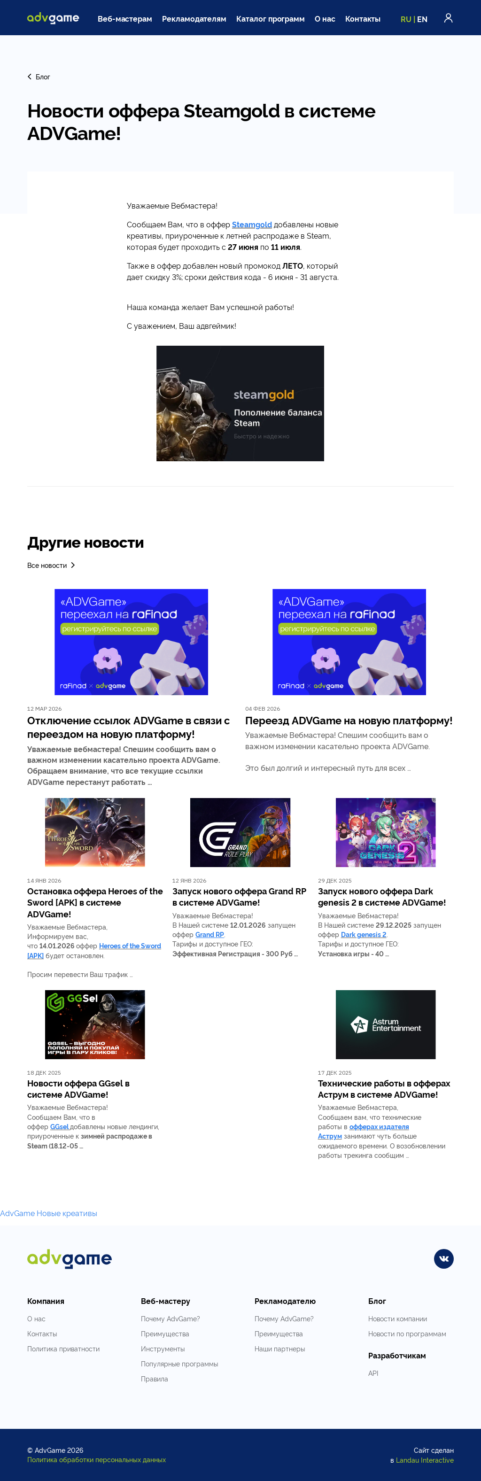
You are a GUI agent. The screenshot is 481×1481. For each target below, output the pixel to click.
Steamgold (252, 224)
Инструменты (163, 1348)
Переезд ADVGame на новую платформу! (349, 720)
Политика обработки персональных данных (96, 1459)
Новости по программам (407, 1333)
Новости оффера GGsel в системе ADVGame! (78, 1088)
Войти (448, 17)
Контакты (363, 18)
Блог (38, 76)
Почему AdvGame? (170, 1318)
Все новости (52, 564)
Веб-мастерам (125, 18)
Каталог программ (270, 18)
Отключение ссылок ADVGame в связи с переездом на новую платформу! (128, 727)
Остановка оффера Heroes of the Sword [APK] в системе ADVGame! (95, 902)
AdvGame (17, 1213)
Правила (154, 1378)
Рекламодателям (194, 18)
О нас (325, 18)
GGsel (59, 1126)
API (373, 1372)
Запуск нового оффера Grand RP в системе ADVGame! (239, 896)
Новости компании (397, 1318)
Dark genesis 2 (364, 934)
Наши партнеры (280, 1348)
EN (422, 19)
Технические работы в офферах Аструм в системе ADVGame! (384, 1088)
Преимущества (165, 1333)
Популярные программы (179, 1363)
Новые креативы (67, 1213)
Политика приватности (63, 1348)
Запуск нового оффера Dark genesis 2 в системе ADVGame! (382, 896)
